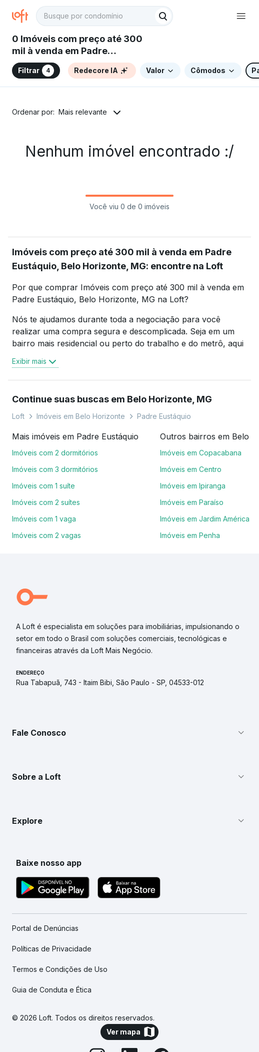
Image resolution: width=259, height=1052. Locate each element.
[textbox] (104, 16)
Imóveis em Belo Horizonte (80, 416)
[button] (129, 733)
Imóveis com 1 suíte (43, 485)
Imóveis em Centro (191, 469)
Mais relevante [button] (82, 112)
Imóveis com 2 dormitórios (55, 452)
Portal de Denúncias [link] (45, 928)
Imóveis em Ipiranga (193, 485)
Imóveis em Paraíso (192, 502)
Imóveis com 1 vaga (44, 518)
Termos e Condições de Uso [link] (60, 969)
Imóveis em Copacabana (201, 452)
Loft (18, 416)
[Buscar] (163, 16)
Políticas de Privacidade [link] (52, 948)
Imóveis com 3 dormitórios (55, 469)
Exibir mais (35, 361)
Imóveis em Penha (190, 535)
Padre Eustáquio (164, 416)
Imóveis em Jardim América (205, 518)
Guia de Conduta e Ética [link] (52, 989)
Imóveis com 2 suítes (46, 502)
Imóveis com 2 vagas (46, 535)
